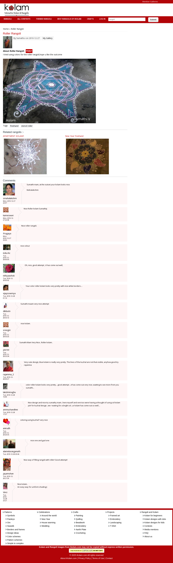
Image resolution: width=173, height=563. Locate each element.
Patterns (8, 512)
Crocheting (81, 533)
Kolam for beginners (153, 515)
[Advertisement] (84, 9)
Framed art (115, 515)
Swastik (10, 526)
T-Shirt (113, 526)
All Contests (23, 19)
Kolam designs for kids (154, 522)
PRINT (29, 51)
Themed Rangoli (43, 19)
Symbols (11, 515)
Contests (148, 526)
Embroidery (81, 526)
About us (148, 536)
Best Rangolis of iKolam (69, 19)
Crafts (90, 19)
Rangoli (7, 19)
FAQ (146, 533)
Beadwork (80, 522)
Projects (111, 512)
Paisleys (11, 519)
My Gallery (47, 38)
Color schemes (14, 536)
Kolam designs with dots (155, 519)
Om (9, 522)
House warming (48, 522)
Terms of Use (98, 558)
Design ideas (13, 533)
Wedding (45, 526)
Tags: (5, 125)
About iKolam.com (68, 558)
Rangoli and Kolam (150, 512)
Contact (109, 558)
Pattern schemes (14, 540)
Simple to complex (15, 543)
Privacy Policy (84, 558)
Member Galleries (150, 1)
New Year (46, 519)
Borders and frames (16, 529)
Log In (102, 19)
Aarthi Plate (81, 529)
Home (6, 29)
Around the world (49, 515)
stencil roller (26, 126)
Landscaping (115, 522)
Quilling (79, 519)
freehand (14, 126)
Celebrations (44, 512)
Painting (79, 515)
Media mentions (151, 529)
